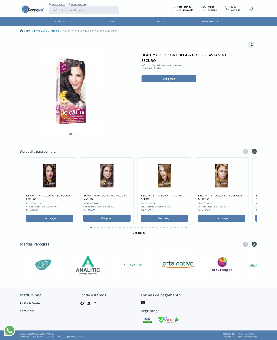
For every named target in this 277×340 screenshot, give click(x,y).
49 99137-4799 (77, 4)
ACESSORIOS (63, 21)
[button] (245, 151)
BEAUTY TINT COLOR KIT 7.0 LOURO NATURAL (105, 197)
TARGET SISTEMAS (246, 333)
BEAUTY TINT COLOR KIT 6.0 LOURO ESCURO (48, 197)
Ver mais (139, 232)
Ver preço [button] (169, 79)
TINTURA (55, 31)
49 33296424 (57, 4)
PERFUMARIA (40, 31)
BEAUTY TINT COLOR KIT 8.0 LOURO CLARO (162, 197)
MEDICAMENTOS (212, 21)
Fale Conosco (27, 310)
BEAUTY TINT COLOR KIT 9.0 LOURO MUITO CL (220, 197)
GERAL (114, 21)
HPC (161, 21)
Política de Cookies (30, 303)
